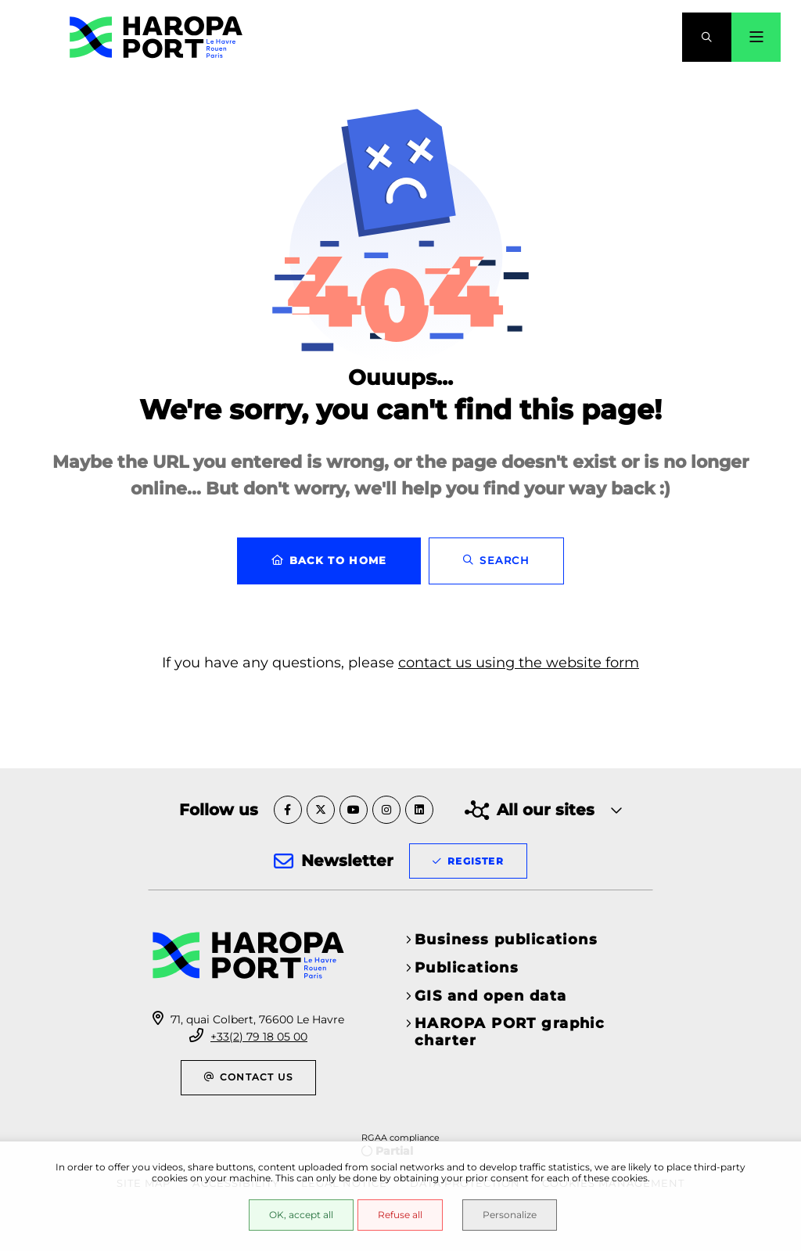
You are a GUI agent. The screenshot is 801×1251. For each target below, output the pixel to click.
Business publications (506, 939)
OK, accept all (301, 1214)
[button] (706, 37)
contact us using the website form (518, 662)
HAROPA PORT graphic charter (510, 1032)
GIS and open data (490, 996)
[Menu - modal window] (756, 37)
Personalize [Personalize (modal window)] (510, 1214)
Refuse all (400, 1214)
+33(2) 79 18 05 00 (258, 1037)
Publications (467, 967)
